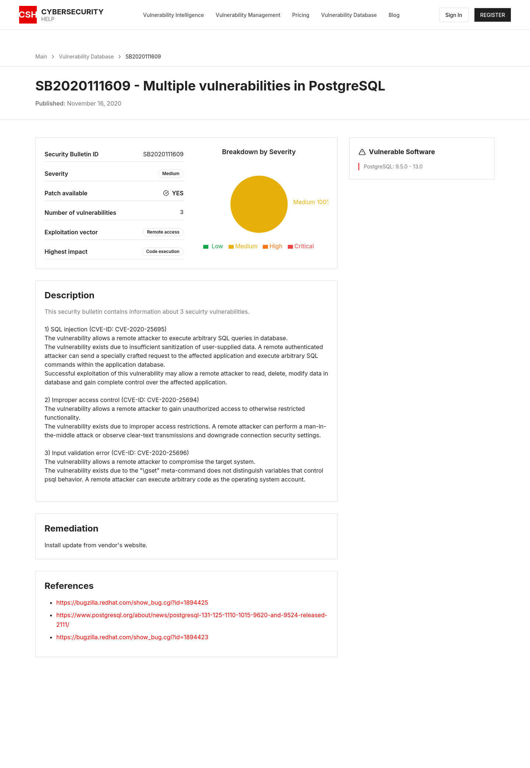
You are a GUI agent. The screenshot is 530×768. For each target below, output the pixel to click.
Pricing (301, 15)
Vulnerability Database (349, 15)
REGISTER (492, 15)
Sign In (453, 15)
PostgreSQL (378, 166)
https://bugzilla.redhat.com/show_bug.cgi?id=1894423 (132, 637)
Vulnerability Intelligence (173, 15)
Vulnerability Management (248, 15)
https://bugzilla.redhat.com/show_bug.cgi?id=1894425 (132, 602)
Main (41, 56)
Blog (394, 15)
